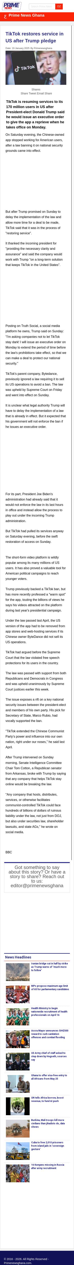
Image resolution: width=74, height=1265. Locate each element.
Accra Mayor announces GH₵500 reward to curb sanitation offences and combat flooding (49, 1034)
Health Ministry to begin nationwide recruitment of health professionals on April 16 (49, 1011)
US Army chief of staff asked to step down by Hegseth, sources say (49, 1056)
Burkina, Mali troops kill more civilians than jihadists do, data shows (48, 1123)
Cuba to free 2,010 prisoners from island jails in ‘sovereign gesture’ (47, 1146)
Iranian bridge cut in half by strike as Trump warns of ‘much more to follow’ (49, 967)
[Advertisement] (36, 183)
